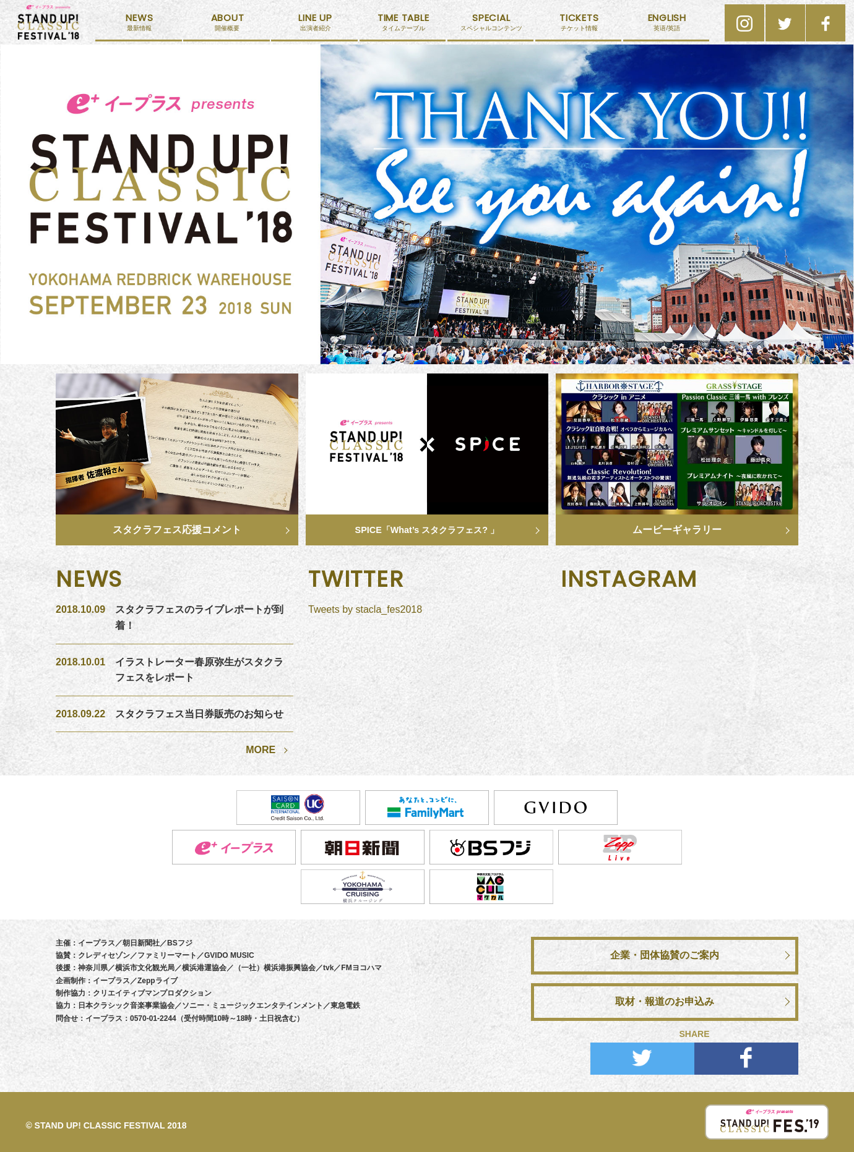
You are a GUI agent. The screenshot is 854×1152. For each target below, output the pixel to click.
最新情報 (139, 26)
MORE (260, 750)
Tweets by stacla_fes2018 (365, 609)
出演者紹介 (315, 26)
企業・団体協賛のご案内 (664, 955)
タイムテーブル (403, 26)
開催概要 (227, 26)
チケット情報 (579, 26)
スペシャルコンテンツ (491, 26)
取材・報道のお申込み (664, 1001)
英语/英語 (667, 26)
